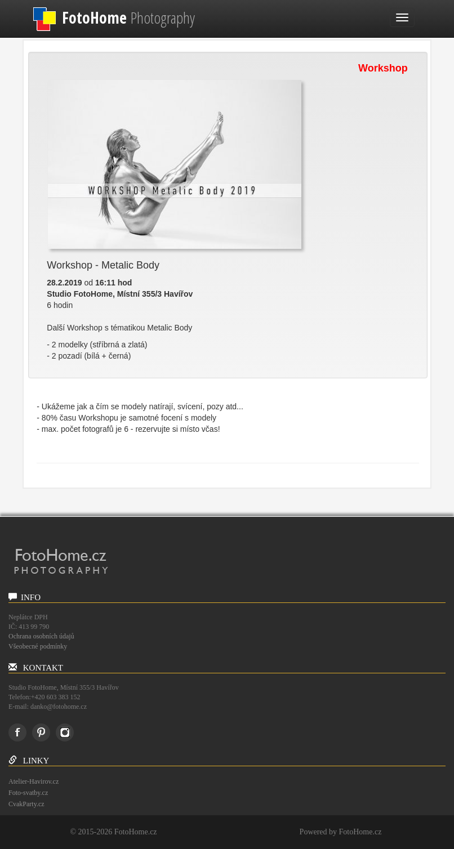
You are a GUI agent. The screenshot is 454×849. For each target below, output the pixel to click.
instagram (65, 732)
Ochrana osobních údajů (41, 636)
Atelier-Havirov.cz (33, 781)
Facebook (17, 732)
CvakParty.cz (26, 804)
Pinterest (41, 732)
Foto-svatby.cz (28, 793)
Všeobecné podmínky (37, 646)
